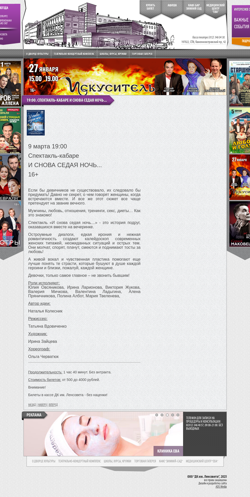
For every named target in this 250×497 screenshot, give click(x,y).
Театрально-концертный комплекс (74, 54)
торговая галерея (145, 461)
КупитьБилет (150, 7)
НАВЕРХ (42, 405)
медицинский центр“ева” (215, 8)
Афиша (172, 5)
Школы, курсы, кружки (113, 54)
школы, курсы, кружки (117, 461)
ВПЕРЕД (53, 405)
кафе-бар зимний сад (194, 7)
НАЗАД (32, 405)
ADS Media (221, 487)
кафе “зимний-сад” (171, 461)
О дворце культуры (37, 54)
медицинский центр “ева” (202, 461)
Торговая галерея (142, 54)
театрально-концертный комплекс (79, 461)
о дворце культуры (43, 461)
